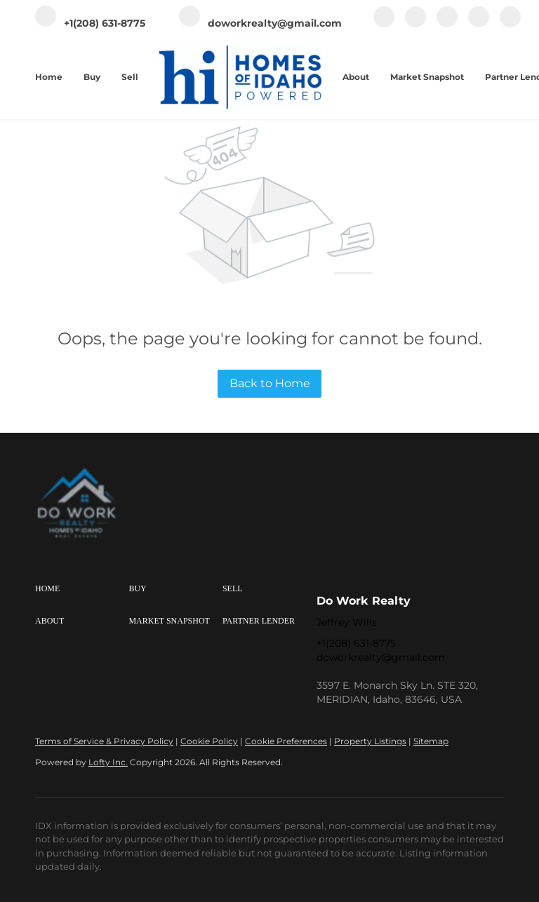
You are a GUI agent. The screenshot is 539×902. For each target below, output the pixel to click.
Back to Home (269, 383)
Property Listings (370, 741)
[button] (81, 589)
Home (48, 77)
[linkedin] (415, 24)
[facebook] (383, 24)
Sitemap (430, 741)
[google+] (510, 24)
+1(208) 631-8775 (356, 643)
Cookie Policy (209, 741)
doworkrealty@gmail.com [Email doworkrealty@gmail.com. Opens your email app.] (381, 657)
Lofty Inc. (108, 762)
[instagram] (447, 24)
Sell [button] (129, 77)
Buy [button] (92, 77)
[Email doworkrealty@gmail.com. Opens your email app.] (260, 23)
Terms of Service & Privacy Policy (104, 741)
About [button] (355, 77)
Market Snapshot (427, 77)
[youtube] (478, 24)
